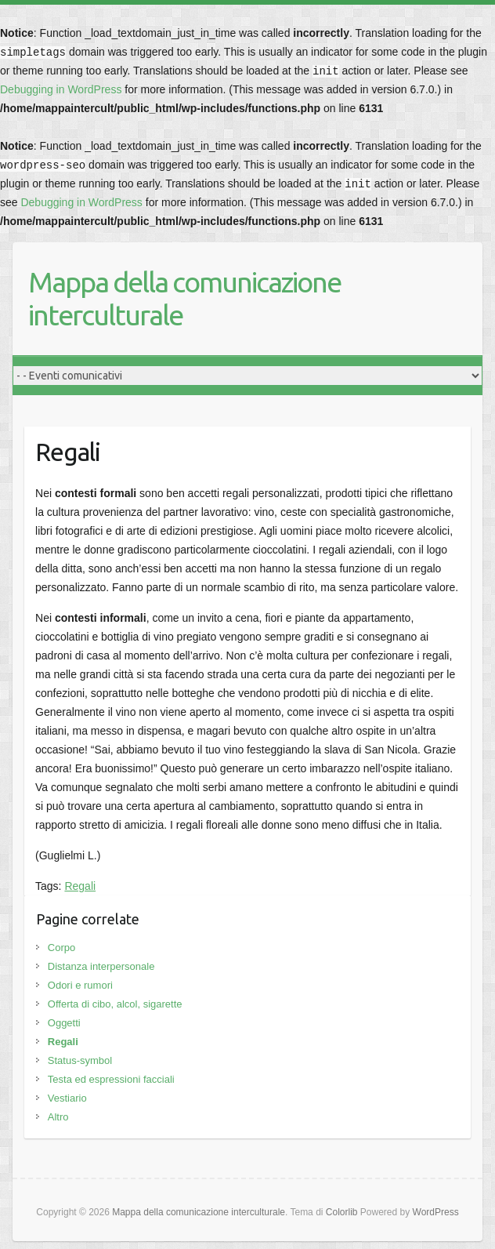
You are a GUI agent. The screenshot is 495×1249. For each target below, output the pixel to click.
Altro (58, 1117)
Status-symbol (80, 1060)
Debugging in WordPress (60, 89)
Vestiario (67, 1098)
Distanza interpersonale (101, 966)
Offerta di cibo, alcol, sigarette (115, 1004)
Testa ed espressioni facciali (111, 1079)
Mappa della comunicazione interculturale (184, 298)
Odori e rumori (80, 985)
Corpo (61, 947)
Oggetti (64, 1023)
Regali (80, 886)
